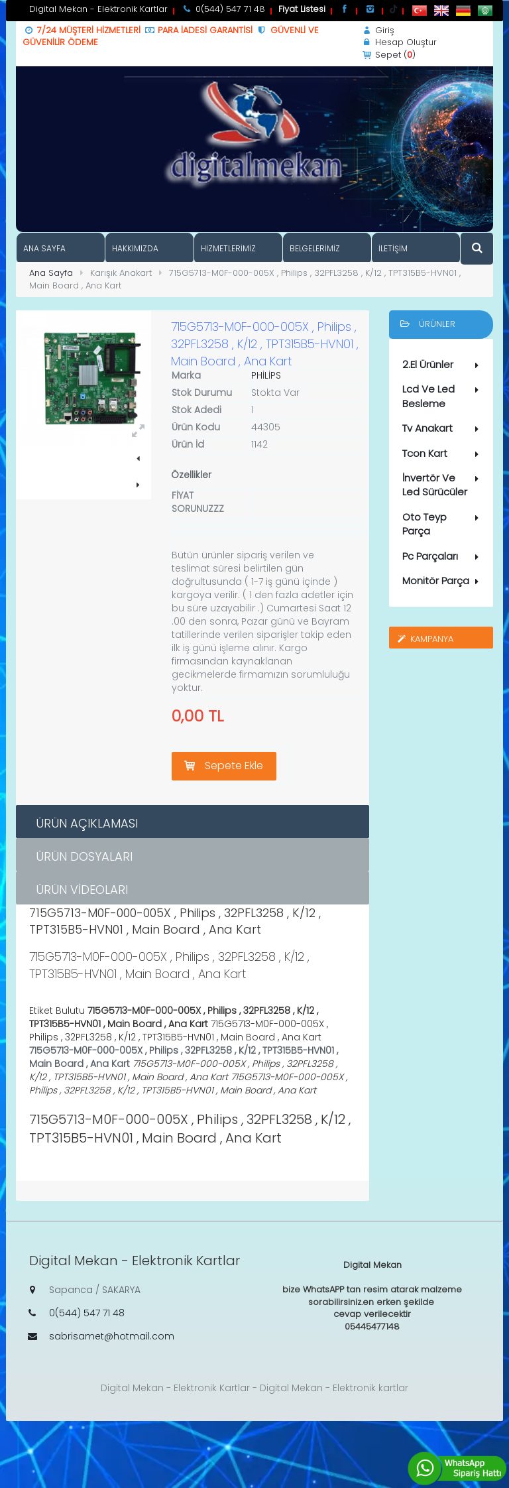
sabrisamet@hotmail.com (111, 1336)
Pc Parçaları (443, 556)
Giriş (377, 30)
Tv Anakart (443, 428)
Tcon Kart (443, 453)
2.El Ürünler (443, 364)
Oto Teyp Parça (443, 524)
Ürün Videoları (82, 889)
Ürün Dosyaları (84, 856)
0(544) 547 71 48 (87, 1313)
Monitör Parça (443, 581)
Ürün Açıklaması (87, 823)
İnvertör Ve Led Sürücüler (443, 485)
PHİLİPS (266, 375)
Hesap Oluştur (399, 42)
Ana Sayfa (51, 273)
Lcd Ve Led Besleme (443, 396)
